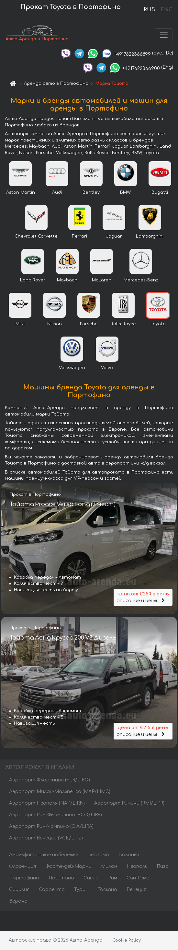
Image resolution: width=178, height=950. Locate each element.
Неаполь (137, 866)
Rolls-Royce (123, 324)
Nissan (54, 324)
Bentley (91, 192)
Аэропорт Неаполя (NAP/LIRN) (47, 803)
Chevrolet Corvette (36, 236)
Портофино (24, 878)
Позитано (61, 878)
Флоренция (22, 866)
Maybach (67, 280)
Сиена (91, 878)
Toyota (158, 324)
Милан (109, 866)
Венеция (136, 889)
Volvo (107, 368)
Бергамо (98, 854)
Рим (112, 878)
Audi (57, 192)
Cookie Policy (126, 940)
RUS (149, 10)
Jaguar (114, 236)
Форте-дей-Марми (68, 866)
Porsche (89, 324)
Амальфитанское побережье (43, 854)
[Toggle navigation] (164, 34)
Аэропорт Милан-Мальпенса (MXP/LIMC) (59, 791)
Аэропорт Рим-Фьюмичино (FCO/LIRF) (55, 814)
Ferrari (79, 236)
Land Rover (32, 280)
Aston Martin (20, 192)
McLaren (101, 280)
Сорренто (52, 889)
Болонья (128, 854)
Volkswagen (72, 368)
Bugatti (159, 192)
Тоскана (107, 889)
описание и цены (143, 597)
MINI (20, 324)
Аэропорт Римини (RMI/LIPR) (129, 803)
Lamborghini (149, 236)
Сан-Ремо (138, 878)
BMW (125, 192)
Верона (18, 901)
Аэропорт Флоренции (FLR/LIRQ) (49, 780)
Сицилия (19, 889)
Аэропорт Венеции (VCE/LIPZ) (46, 838)
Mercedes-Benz (141, 280)
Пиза (163, 866)
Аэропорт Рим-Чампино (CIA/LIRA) (51, 826)
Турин (81, 889)
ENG (166, 10)
